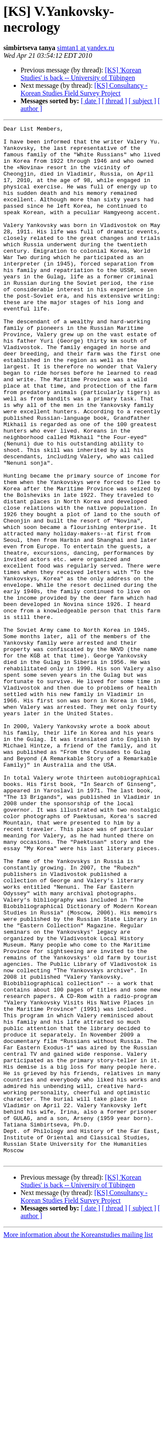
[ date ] (90, 101)
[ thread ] (114, 101)
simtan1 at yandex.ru (85, 47)
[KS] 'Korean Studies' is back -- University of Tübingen (81, 73)
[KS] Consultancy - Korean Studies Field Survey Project (84, 89)
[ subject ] (142, 101)
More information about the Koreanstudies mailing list (78, 1441)
